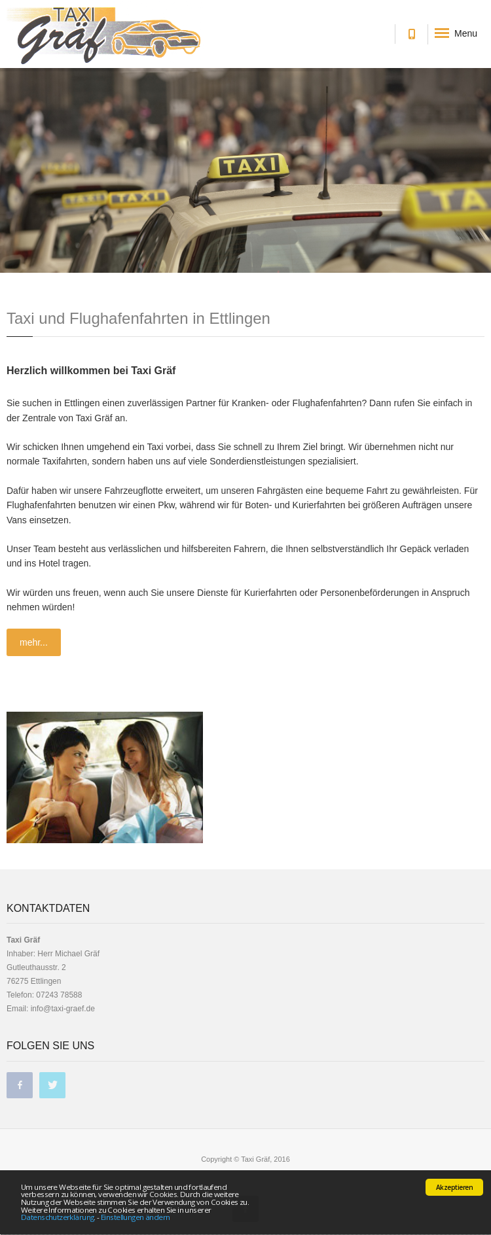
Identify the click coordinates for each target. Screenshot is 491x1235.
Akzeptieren (454, 1187)
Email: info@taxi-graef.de (51, 1008)
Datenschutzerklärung (57, 1217)
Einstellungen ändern (135, 1217)
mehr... (34, 642)
